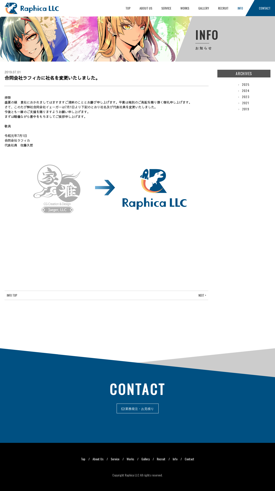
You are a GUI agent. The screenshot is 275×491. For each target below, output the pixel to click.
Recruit (223, 8)
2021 (245, 102)
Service (166, 8)
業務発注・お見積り (137, 408)
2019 (245, 109)
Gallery (203, 8)
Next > (202, 295)
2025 (246, 84)
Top (127, 8)
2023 (246, 96)
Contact (264, 8)
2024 (246, 90)
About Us (146, 8)
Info (240, 8)
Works (184, 8)
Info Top (12, 295)
